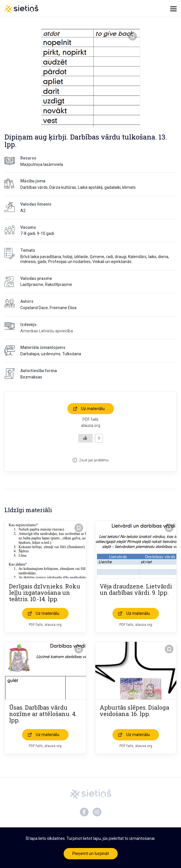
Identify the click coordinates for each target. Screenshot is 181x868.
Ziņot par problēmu (94, 460)
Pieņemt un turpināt (90, 853)
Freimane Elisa (63, 307)
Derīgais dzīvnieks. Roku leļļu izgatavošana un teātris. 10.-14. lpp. (44, 592)
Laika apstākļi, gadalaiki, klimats (107, 187)
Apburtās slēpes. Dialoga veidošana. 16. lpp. (134, 710)
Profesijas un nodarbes (69, 261)
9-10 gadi (45, 233)
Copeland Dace (34, 307)
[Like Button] (85, 438)
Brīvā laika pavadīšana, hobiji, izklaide (54, 256)
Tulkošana (71, 353)
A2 (23, 210)
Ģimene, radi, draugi (108, 256)
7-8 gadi (27, 233)
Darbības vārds (34, 187)
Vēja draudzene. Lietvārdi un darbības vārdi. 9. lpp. (136, 589)
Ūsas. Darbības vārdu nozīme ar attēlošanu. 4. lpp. (43, 714)
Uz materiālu (93, 408)
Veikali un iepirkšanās (112, 261)
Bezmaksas (31, 377)
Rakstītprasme (58, 284)
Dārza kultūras (62, 187)
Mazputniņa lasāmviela (41, 164)
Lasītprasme (31, 284)
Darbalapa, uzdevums (40, 353)
